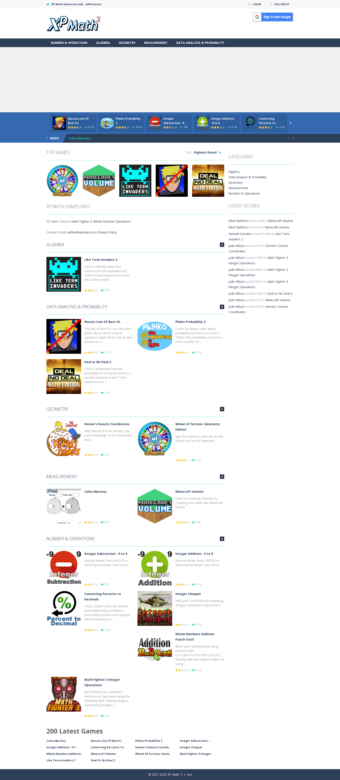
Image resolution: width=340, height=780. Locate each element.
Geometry (127, 43)
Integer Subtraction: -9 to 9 (105, 554)
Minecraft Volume (189, 491)
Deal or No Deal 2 (97, 362)
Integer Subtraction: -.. (196, 741)
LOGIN (256, 4)
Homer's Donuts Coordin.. (153, 747)
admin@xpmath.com (81, 232)
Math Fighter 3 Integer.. (196, 754)
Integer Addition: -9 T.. (61, 747)
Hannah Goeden (240, 234)
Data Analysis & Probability (200, 43)
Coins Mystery (79, 138)
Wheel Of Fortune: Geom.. (153, 754)
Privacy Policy (106, 232)
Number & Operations (69, 43)
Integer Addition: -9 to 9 (194, 554)
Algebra (103, 43)
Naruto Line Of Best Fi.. (107, 741)
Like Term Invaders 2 (100, 260)
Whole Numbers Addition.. (64, 754)
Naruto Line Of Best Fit (102, 322)
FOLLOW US (281, 4)
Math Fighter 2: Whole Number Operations (101, 221)
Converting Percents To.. (108, 747)
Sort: (188, 152)
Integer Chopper (188, 594)
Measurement (156, 43)
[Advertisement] (170, 79)
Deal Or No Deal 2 (103, 760)
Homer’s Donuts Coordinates (106, 424)
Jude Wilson (237, 246)
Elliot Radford (238, 221)
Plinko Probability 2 (190, 322)
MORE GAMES (222, 245)
